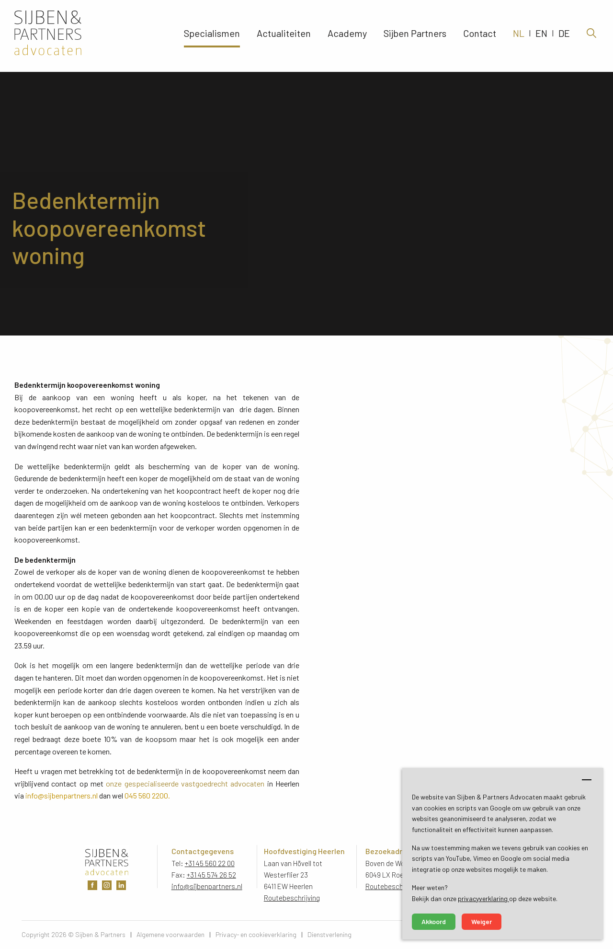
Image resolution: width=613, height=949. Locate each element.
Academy (347, 36)
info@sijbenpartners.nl (206, 886)
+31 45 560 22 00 (210, 863)
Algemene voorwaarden (170, 934)
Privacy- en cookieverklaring (256, 934)
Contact (479, 36)
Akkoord (433, 921)
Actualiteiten (284, 36)
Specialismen (212, 36)
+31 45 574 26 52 (211, 874)
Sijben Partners (415, 36)
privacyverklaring (483, 898)
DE (564, 36)
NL (518, 36)
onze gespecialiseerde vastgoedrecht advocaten (185, 783)
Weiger (481, 921)
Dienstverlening (329, 934)
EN (541, 36)
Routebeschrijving (292, 897)
